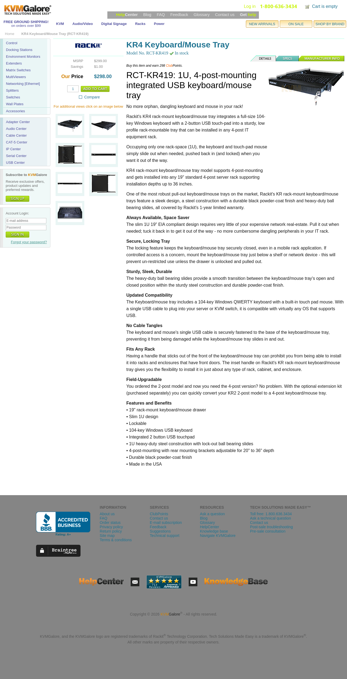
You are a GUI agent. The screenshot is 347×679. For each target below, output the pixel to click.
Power (159, 24)
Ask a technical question (270, 518)
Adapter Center (18, 122)
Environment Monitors (23, 57)
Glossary (202, 14)
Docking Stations (19, 50)
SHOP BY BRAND (330, 24)
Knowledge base (214, 531)
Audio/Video (82, 24)
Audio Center (16, 129)
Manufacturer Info (321, 59)
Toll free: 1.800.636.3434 (271, 514)
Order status (110, 522)
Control (11, 43)
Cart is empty (325, 6)
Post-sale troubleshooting (271, 527)
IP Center (13, 149)
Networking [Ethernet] (23, 84)
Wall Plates (15, 104)
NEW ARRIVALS (262, 24)
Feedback (179, 14)
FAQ (161, 14)
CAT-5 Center (16, 142)
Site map (107, 535)
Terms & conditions (116, 540)
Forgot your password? (29, 242)
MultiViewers (16, 77)
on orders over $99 (26, 26)
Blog (147, 14)
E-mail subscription (166, 522)
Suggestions (160, 531)
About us (107, 514)
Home (9, 34)
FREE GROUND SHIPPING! (26, 22)
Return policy (111, 531)
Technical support (164, 535)
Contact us (224, 14)
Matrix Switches (18, 70)
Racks (140, 24)
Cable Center (16, 135)
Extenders (14, 63)
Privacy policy (111, 527)
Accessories (15, 111)
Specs (287, 59)
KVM (60, 24)
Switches (13, 97)
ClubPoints (159, 514)
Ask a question (212, 514)
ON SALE (296, 24)
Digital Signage (114, 24)
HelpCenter (209, 527)
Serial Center (16, 156)
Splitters (12, 90)
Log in (250, 6)
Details (263, 59)
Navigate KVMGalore (218, 535)
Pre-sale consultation (267, 531)
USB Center (15, 163)
